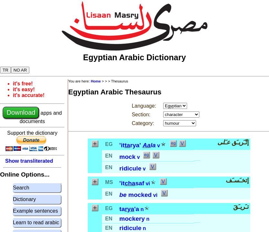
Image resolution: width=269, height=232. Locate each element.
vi (148, 183)
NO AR (20, 70)
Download (20, 112)
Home (96, 81)
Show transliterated (29, 161)
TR (5, 70)
